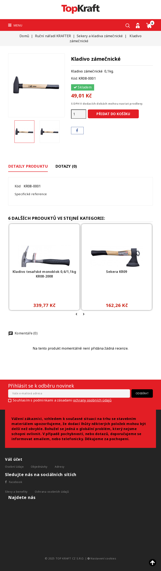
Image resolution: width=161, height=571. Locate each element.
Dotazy (66, 166)
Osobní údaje (14, 466)
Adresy (60, 466)
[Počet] (78, 114)
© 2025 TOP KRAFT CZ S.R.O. (65, 558)
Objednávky (39, 466)
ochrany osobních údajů (92, 400)
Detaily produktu (28, 166)
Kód (18, 186)
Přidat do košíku (113, 114)
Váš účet (13, 459)
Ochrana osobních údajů (52, 491)
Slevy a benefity (16, 491)
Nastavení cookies (101, 558)
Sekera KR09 (116, 271)
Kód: (74, 78)
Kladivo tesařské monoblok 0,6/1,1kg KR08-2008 (44, 274)
